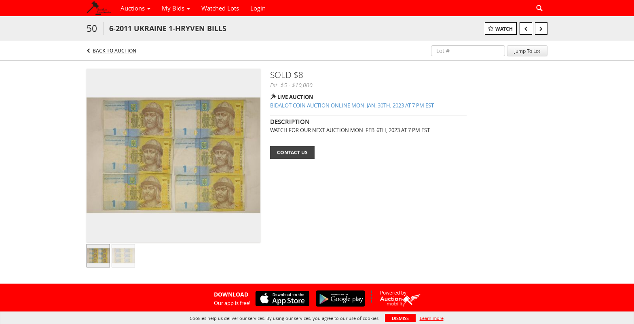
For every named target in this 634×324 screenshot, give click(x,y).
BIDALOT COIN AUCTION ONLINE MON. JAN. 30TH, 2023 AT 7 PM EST (352, 105)
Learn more (432, 318)
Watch (504, 28)
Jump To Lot (527, 51)
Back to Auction (114, 50)
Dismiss (400, 318)
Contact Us (292, 152)
